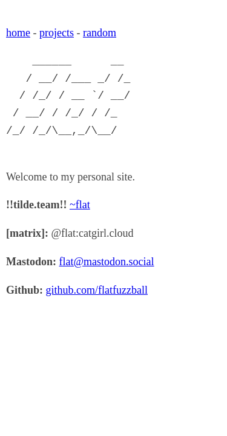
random (99, 33)
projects (56, 33)
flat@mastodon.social (106, 262)
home (18, 33)
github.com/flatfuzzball (97, 290)
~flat (80, 205)
